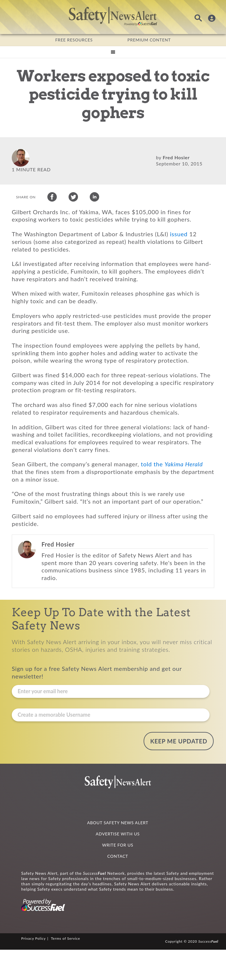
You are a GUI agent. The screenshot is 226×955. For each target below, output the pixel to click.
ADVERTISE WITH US (118, 839)
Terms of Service (65, 944)
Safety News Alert (113, 16)
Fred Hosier (176, 157)
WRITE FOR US (117, 850)
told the (172, 473)
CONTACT (117, 861)
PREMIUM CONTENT (149, 39)
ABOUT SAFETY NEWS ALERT (117, 827)
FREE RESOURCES (74, 39)
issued (179, 243)
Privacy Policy (33, 944)
